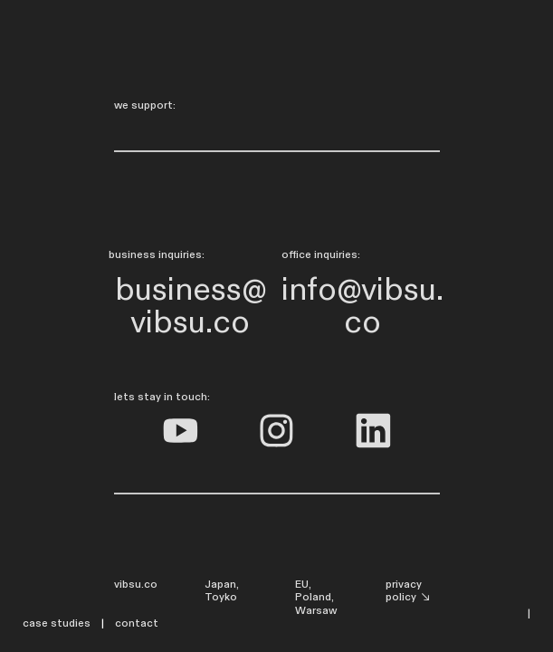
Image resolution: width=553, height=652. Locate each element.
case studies (57, 623)
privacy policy (409, 591)
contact (138, 623)
